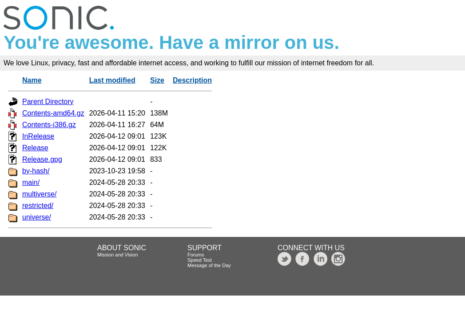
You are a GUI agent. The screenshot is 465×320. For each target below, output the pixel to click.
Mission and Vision (117, 254)
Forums (195, 254)
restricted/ (37, 205)
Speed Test (199, 260)
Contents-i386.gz (49, 124)
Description (192, 80)
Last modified (112, 80)
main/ (31, 182)
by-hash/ (35, 171)
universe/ (36, 217)
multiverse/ (39, 194)
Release (35, 148)
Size (157, 80)
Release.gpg (42, 159)
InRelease (38, 136)
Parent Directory (48, 101)
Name (32, 80)
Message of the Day (209, 265)
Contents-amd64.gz (53, 113)
